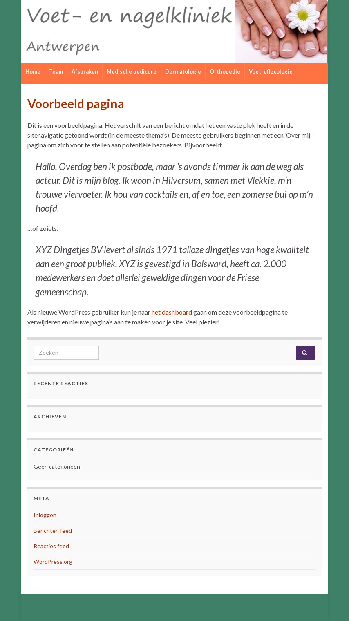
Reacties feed (51, 546)
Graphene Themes (96, 611)
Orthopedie (225, 71)
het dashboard (172, 312)
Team (56, 71)
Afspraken (85, 71)
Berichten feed (53, 530)
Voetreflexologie (271, 71)
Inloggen (45, 515)
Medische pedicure (132, 71)
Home (32, 71)
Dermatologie (183, 71)
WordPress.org (53, 561)
